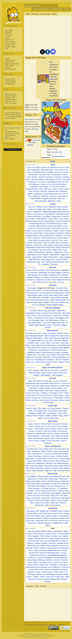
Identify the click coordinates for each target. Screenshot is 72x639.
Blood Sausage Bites (61, 338)
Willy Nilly (51, 201)
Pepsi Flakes (47, 245)
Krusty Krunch (44, 240)
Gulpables (31, 413)
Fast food (52, 285)
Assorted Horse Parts (33, 333)
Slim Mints (64, 495)
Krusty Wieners (44, 350)
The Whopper (40, 305)
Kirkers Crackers (40, 548)
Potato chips (52, 406)
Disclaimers (52, 625)
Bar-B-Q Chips (32, 408)
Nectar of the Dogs (32, 393)
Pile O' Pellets (64, 393)
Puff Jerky (38, 357)
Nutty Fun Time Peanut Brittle (38, 500)
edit (35, 114)
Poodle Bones (31, 395)
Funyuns (39, 431)
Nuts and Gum (64, 521)
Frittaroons (65, 481)
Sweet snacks (52, 473)
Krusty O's (54, 240)
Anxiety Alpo (47, 381)
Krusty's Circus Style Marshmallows (53, 184)
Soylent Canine (64, 400)
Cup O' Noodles (33, 370)
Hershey (58, 177)
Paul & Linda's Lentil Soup (57, 562)
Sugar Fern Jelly (50, 470)
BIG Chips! (42, 408)
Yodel (46, 505)
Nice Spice (43, 562)
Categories (29, 586)
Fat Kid (65, 172)
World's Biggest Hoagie (55, 305)
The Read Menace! (58, 156)
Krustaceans (32, 182)
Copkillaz (50, 172)
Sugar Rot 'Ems (34, 259)
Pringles (41, 416)
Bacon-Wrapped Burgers (34, 336)
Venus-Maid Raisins (34, 323)
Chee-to (37, 424)
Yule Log (60, 282)
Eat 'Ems (58, 172)
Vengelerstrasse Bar (49, 198)
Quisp (67, 245)
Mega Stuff (66, 493)
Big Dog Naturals (43, 383)
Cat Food (56, 340)
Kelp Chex (36, 238)
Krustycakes (45, 484)
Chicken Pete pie (64, 534)
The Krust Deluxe (32, 293)
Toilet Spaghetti (57, 375)
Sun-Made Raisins (52, 320)
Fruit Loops (56, 228)
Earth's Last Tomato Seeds (41, 315)
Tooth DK (44, 196)
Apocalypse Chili (33, 511)
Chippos (65, 408)
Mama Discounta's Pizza (40, 300)
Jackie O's (58, 235)
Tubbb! (42, 577)
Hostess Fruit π (59, 486)
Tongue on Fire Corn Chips (49, 441)
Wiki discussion (10, 69)
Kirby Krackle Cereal (49, 238)
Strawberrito (38, 194)
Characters (9, 34)
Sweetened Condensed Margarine (40, 523)
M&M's (63, 186)
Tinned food (52, 508)
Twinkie (53, 500)
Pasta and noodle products (52, 367)
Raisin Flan (51, 247)
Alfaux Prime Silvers (35, 381)
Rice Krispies (33, 250)
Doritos (65, 429)
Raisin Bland (30, 247)
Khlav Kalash (64, 290)
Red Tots (44, 191)
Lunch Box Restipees (44, 558)
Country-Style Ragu (34, 456)
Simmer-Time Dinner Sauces (40, 468)
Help (6, 49)
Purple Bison (58, 398)
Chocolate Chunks (39, 172)
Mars (41, 189)
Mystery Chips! (31, 416)
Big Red (54, 167)
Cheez (31, 426)
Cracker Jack (43, 479)
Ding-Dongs (53, 479)
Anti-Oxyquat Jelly (45, 449)
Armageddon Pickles (33, 313)
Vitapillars (45, 264)
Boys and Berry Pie (53, 270)
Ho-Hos (50, 486)
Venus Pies (54, 503)
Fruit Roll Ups (33, 175)
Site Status (61, 625)
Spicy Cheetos (50, 438)
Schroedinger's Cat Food (48, 400)
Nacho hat (64, 433)
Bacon (66, 333)
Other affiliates (10, 139)
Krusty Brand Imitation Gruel (59, 518)
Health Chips (41, 413)
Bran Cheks (47, 209)
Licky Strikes (43, 186)
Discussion (35, 14)
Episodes (8, 32)
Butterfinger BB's (47, 170)
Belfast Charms (42, 207)
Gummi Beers (56, 175)
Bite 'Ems (61, 167)
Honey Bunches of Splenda (54, 233)
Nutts (30, 191)
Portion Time (44, 565)
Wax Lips (61, 198)
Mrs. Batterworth (38, 463)
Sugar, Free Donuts (33, 498)
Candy (52, 165)
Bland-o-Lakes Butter (54, 531)
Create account (56, 9)
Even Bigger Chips (40, 411)
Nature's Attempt (61, 391)
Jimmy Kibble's (57, 388)
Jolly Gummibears (37, 179)
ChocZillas (46, 216)
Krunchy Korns (53, 458)
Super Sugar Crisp (47, 259)
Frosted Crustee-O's (63, 221)
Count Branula (41, 219)
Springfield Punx (10, 132)
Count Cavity (52, 219)
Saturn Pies (55, 495)
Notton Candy (63, 189)
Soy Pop (53, 282)
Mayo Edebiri (37, 461)
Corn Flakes (30, 219)
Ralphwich (56, 567)
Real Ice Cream (42, 282)
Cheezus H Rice (50, 534)
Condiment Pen (37, 454)
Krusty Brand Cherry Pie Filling (37, 518)
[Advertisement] (13, 185)
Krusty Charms (63, 238)
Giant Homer (29, 119)
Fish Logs (43, 541)
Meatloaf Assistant (33, 352)
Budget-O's (37, 212)
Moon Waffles (56, 493)
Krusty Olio (30, 521)
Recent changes (10, 43)
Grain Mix (52, 543)
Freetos (31, 431)
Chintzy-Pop (39, 426)
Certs (56, 170)
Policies (7, 58)
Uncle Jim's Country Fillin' (55, 577)
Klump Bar (66, 179)
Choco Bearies (49, 214)
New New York (56, 152)
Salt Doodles (45, 436)
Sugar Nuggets (64, 257)
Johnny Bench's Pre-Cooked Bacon (43, 345)
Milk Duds (47, 189)
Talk (35, 9)
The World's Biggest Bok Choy (53, 323)
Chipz (30, 411)
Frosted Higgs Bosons (37, 223)
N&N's (55, 189)
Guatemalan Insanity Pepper (44, 318)
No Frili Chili (52, 521)
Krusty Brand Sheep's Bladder (59, 348)
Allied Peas (61, 311)
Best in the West (59, 449)
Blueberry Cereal (55, 207)
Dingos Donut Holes (33, 481)
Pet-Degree (53, 393)
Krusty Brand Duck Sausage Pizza (52, 293)
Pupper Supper (58, 395)
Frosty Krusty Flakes (54, 226)
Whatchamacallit (40, 201)
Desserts (52, 267)
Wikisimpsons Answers (13, 115)
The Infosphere (10, 135)
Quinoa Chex (58, 245)
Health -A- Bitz (58, 231)
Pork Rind (60, 355)
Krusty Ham (33, 350)
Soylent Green (52, 362)
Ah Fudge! (36, 167)
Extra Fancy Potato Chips (57, 411)
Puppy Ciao (36, 398)
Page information (11, 103)
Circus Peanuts (50, 426)
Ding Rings (63, 479)
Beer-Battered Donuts (57, 476)
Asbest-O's (32, 207)
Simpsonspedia (10, 118)
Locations (8, 36)
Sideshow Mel (53, 191)
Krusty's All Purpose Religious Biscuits (46, 550)
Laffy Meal (36, 297)
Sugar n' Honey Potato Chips (48, 418)
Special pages (10, 98)
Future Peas (56, 315)
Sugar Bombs (54, 255)
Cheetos (64, 424)
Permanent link (10, 101)
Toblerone (36, 196)
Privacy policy (29, 625)
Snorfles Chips (57, 416)
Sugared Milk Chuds (51, 194)
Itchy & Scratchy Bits (46, 235)
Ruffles (47, 416)
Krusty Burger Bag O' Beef (53, 295)
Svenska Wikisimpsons (13, 113)
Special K (49, 252)
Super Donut (45, 498)
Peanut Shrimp (33, 565)
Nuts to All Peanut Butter (34, 466)
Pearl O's (29, 245)
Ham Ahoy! (55, 343)
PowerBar (53, 565)
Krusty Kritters (33, 240)
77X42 (28, 167)
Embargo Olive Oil (40, 538)
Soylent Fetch (48, 402)
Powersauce (62, 565)
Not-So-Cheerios (62, 243)
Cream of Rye (63, 219)
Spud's (66, 416)
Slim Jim (58, 360)
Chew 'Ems (64, 170)
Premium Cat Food (44, 395)
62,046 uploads (10, 81)
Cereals (53, 204)
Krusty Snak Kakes (33, 484)
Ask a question (10, 41)
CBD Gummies (38, 534)
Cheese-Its (56, 424)
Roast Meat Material (59, 357)
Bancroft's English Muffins (37, 531)
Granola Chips (41, 433)
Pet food (52, 378)
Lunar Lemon (54, 186)
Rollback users (10, 60)
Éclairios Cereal (31, 221)
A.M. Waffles (31, 476)
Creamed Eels (64, 516)
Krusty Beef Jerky (64, 345)
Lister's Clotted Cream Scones (46, 491)
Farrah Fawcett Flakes (46, 221)
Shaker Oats (57, 250)
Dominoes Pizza (61, 288)
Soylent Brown (40, 362)
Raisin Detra (40, 247)
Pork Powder (51, 355)
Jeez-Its (50, 433)
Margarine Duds (32, 189)
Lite (61, 240)
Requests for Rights (12, 64)
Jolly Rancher (50, 179)
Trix (42, 262)
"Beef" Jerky (48, 338)
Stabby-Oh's (58, 252)
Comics (7, 38)
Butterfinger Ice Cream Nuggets (50, 272)
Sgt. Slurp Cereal (45, 250)
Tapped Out (9, 39)
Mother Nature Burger (58, 300)
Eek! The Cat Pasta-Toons (49, 370)
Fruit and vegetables (52, 308)
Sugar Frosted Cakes (50, 257)
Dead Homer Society (12, 133)
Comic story (36, 140)
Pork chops (41, 355)
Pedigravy (44, 393)
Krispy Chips (51, 413)
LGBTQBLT (45, 297)
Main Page (8, 30)
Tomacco (63, 320)
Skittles (29, 194)
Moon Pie (37, 493)
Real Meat (46, 357)
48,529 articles (10, 79)
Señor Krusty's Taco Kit (42, 569)
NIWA (7, 137)
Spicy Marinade (37, 470)
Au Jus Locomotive (60, 381)
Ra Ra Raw (45, 495)
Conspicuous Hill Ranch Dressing (56, 454)
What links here (10, 94)
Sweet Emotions (61, 259)
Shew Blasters (38, 438)
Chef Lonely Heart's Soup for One (50, 513)
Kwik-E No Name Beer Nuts (49, 553)
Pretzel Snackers (34, 436)
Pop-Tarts (36, 495)
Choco (29, 172)
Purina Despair (47, 398)
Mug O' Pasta (46, 373)
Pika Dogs (54, 302)
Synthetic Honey (63, 470)
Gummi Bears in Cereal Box (42, 231)
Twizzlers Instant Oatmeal (54, 262)
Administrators (10, 62)
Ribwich (61, 302)
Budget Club (44, 511)
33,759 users (9, 84)
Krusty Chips (62, 413)
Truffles (35, 577)
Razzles (36, 191)
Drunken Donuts (54, 481)
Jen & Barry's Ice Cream (49, 277)
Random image (10, 47)
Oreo (29, 495)
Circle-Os (65, 216)
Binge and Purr (55, 383)
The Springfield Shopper (13, 116)
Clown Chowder (51, 516)
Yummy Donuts (55, 505)
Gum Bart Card (44, 175)
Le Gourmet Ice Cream (43, 280)
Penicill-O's (38, 245)
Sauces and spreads (52, 446)
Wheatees (54, 264)
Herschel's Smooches (46, 177)
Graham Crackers (41, 543)
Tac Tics (62, 194)
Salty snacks (53, 421)
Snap (38, 572)
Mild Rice (49, 560)
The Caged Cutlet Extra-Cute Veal (40, 340)
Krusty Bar (42, 182)
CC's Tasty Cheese (54, 408)
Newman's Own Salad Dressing (57, 463)
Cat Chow (35, 386)
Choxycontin (55, 216)
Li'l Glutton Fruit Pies (48, 488)
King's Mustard (41, 458)
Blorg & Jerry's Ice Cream (35, 270)
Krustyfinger (33, 186)
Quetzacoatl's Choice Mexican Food (38, 567)
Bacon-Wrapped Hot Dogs (54, 336)
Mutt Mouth (49, 391)
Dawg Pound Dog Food (48, 386)
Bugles (30, 424)
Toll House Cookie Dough (61, 498)
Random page (10, 45)
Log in (66, 9)
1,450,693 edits (10, 82)
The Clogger (31, 288)
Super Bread (58, 572)
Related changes (11, 96)
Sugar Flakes (36, 257)
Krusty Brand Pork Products (37, 348)
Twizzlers (52, 196)
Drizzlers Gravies (49, 456)
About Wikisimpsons (41, 625)
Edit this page (45, 14)
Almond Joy (45, 167)
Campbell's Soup (56, 511)
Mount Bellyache (58, 280)
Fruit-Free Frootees (44, 228)
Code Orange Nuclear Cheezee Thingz (48, 429)
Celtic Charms (38, 214)
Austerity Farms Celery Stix (51, 313)
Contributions (44, 9)
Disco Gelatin (43, 275)
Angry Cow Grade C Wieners (52, 333)
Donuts (44, 481)
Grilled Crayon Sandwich (49, 546)
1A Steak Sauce (32, 449)
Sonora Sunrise (47, 572)
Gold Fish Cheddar (50, 431)
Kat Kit (59, 179)
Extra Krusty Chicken (33, 290)
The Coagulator (33, 536)
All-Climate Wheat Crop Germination (43, 311)
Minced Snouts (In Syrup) (51, 352)
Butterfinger (35, 170)
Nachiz (56, 433)
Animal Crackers (43, 476)
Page (28, 14)
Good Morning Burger (50, 290)
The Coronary (45, 536)
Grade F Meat (45, 343)
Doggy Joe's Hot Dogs (45, 288)
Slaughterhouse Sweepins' (44, 360)
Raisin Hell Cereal (62, 247)
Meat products (52, 330)
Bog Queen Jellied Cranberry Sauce (45, 451)
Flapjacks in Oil (54, 275)
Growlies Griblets (44, 388)
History (54, 14)
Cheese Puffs (46, 424)
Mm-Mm (57, 560)
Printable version (11, 99)
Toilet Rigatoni (45, 375)
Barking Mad (30, 383)
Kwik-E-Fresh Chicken (59, 350)
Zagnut (58, 201)
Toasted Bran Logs (33, 262)
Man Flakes (38, 243)
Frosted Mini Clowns (54, 223)
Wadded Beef (58, 523)
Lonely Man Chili (41, 521)
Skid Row (63, 191)
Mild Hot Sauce (48, 461)
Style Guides (9, 65)
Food (52, 161)
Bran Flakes (57, 209)
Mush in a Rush (49, 243)
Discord (7, 67)
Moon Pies (46, 493)
